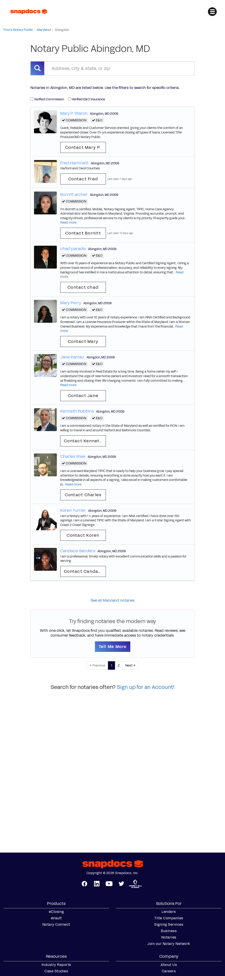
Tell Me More (113, 647)
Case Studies (56, 971)
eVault (56, 918)
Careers (169, 971)
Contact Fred (83, 179)
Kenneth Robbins (77, 411)
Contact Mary (83, 341)
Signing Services (168, 925)
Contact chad (83, 287)
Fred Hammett (74, 163)
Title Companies (168, 918)
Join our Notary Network (168, 944)
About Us (169, 965)
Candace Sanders (77, 551)
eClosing (56, 912)
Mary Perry (70, 303)
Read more (68, 222)
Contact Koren (83, 535)
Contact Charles (83, 495)
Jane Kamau (72, 357)
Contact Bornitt (83, 233)
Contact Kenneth (83, 441)
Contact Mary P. (83, 147)
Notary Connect (56, 925)
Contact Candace (84, 571)
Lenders (169, 912)
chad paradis (73, 249)
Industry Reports (56, 965)
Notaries (168, 937)
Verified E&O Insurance (86, 99)
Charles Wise (72, 456)
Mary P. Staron (74, 113)
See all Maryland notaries (112, 600)
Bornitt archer (74, 194)
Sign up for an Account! (146, 687)
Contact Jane (83, 396)
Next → (130, 665)
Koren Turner (73, 510)
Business (169, 931)
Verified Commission (47, 99)
